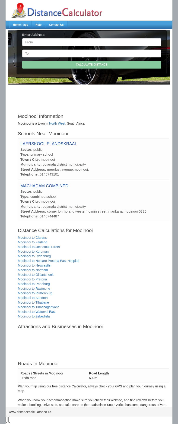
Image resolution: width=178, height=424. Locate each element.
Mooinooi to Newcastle (34, 265)
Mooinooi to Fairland (32, 242)
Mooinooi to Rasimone (34, 288)
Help (38, 24)
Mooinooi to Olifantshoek (36, 274)
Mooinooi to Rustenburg (35, 293)
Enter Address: (33, 35)
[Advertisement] (93, 96)
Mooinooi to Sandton (33, 298)
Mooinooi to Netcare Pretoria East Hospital (48, 261)
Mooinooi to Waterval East (37, 312)
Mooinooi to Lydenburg (34, 256)
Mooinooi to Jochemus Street (39, 247)
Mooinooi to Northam (33, 270)
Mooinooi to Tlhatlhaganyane (39, 307)
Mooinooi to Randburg (34, 284)
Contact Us (56, 24)
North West (57, 123)
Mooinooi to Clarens (32, 237)
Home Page (20, 24)
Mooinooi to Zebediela (34, 316)
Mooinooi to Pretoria (32, 279)
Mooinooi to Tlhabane (33, 302)
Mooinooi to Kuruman (33, 251)
